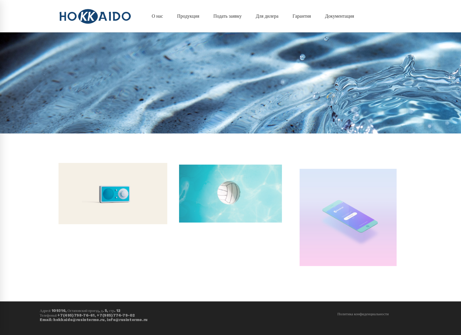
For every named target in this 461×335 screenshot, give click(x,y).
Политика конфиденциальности (363, 314)
